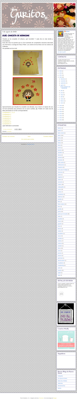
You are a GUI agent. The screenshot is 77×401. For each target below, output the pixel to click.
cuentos (59, 191)
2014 (60, 115)
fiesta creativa (61, 204)
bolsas (59, 142)
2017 (60, 109)
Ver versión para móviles (27, 139)
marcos (59, 236)
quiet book (60, 258)
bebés (59, 135)
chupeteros (60, 167)
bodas (59, 140)
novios (59, 250)
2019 (60, 105)
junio (62, 92)
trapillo (59, 272)
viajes (59, 275)
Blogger (55, 398)
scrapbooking (61, 265)
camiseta (60, 157)
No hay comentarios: (8, 129)
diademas (60, 196)
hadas (59, 216)
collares (59, 179)
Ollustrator (41, 398)
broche (59, 147)
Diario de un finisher (62, 380)
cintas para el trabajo (62, 169)
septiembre (63, 83)
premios (59, 253)
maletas (59, 231)
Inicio (29, 136)
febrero (62, 100)
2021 (60, 75)
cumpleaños (60, 194)
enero (62, 103)
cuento (59, 189)
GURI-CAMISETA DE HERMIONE (15, 35)
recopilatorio (60, 263)
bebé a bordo (61, 133)
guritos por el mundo (62, 213)
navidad (59, 245)
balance (59, 128)
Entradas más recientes (8, 136)
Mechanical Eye (61, 385)
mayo (62, 94)
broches (59, 150)
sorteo (59, 267)
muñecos (60, 243)
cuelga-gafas (61, 187)
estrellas (60, 199)
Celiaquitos (60, 376)
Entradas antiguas (48, 136)
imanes (59, 221)
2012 (60, 119)
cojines (59, 174)
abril (62, 96)
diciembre (63, 79)
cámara (59, 155)
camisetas (9, 131)
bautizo (59, 130)
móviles (59, 240)
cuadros (59, 184)
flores (59, 206)
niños (59, 248)
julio (62, 90)
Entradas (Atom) (30, 144)
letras (59, 226)
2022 (60, 73)
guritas (59, 211)
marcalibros (60, 233)
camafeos (60, 152)
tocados (59, 270)
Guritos (68, 31)
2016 (60, 111)
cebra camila (61, 162)
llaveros (59, 228)
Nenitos (59, 388)
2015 (60, 113)
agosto (62, 85)
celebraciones (61, 164)
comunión (60, 182)
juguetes (60, 223)
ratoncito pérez (61, 260)
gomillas (60, 209)
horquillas (60, 218)
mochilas (60, 238)
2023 (60, 71)
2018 (60, 107)
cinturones (60, 172)
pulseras (60, 255)
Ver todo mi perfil (62, 52)
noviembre (63, 81)
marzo (62, 98)
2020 (60, 77)
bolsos (59, 145)
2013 (60, 117)
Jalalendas (60, 383)
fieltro (59, 201)
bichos (59, 138)
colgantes (60, 177)
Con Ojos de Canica (62, 378)
